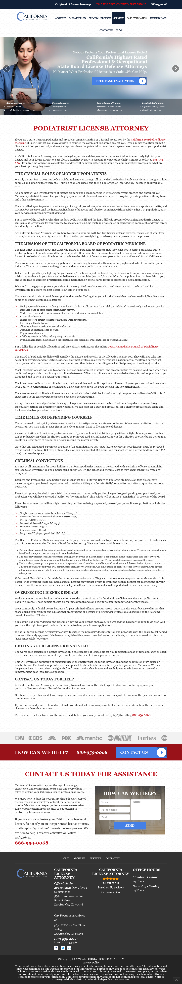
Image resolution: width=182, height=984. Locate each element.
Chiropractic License (60, 103)
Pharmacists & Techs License (109, 106)
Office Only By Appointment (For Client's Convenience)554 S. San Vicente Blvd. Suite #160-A (70, 892)
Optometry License (59, 110)
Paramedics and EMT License (109, 103)
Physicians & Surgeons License (109, 110)
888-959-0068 (159, 4)
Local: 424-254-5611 (66, 942)
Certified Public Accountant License (21, 110)
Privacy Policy (91, 962)
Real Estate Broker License (153, 103)
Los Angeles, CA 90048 (68, 904)
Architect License (14, 106)
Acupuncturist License (16, 103)
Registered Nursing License (153, 106)
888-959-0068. (141, 715)
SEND (129, 825)
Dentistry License (59, 106)
